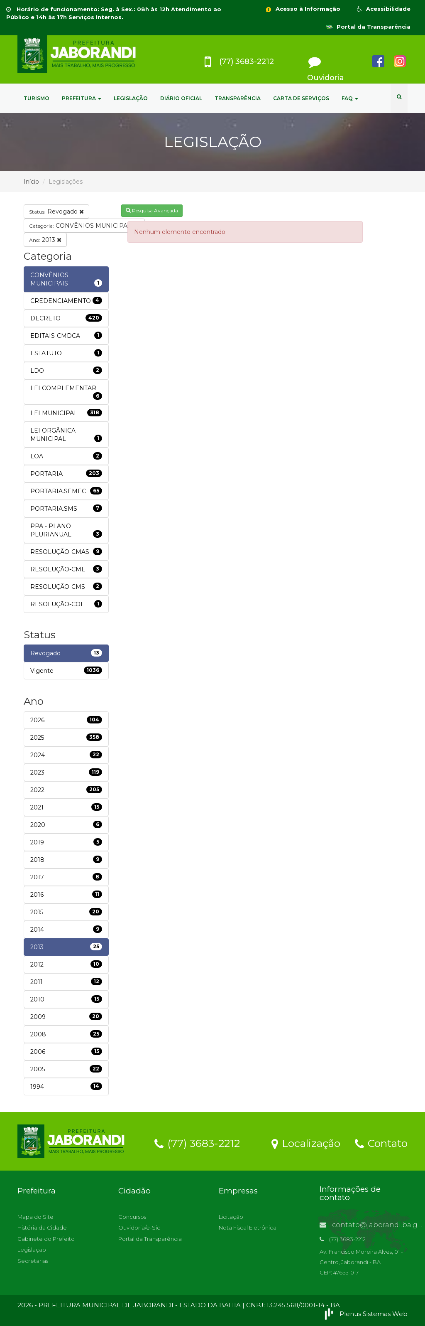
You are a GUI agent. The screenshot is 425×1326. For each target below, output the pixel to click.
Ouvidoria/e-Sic (139, 1227)
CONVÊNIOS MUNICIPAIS (84, 225)
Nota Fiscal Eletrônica (247, 1227)
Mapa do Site (35, 1216)
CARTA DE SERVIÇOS (301, 98)
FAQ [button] (350, 98)
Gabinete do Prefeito (46, 1238)
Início (31, 181)
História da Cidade (42, 1227)
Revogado (56, 211)
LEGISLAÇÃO (131, 98)
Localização (305, 1143)
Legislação (31, 1249)
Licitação (231, 1216)
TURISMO (36, 98)
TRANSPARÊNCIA (238, 98)
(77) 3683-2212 (197, 1143)
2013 (45, 240)
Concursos (132, 1216)
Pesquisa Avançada (152, 210)
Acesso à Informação (302, 8)
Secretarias (32, 1260)
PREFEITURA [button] (81, 98)
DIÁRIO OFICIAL (181, 98)
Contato (381, 1143)
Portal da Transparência (368, 26)
